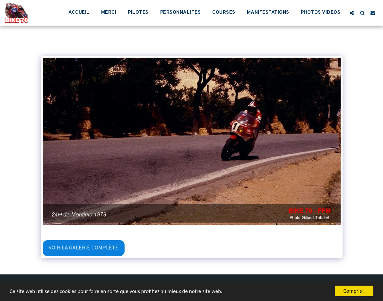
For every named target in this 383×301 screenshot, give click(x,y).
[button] (352, 12)
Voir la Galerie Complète (83, 248)
